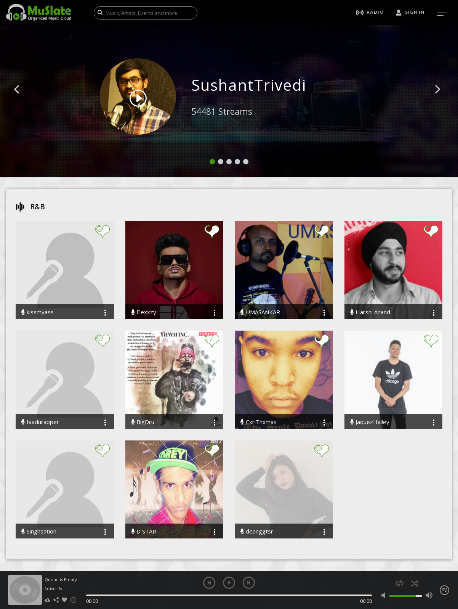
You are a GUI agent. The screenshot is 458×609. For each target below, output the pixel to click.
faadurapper (40, 422)
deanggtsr (256, 531)
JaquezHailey (369, 422)
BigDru (142, 422)
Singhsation (38, 531)
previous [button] (209, 583)
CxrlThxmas (258, 422)
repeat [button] (399, 583)
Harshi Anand (370, 312)
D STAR (143, 531)
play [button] (229, 583)
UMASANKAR (260, 312)
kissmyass (37, 312)
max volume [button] (428, 595)
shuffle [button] (414, 583)
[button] (25, 101)
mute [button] (385, 595)
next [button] (249, 583)
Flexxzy (143, 312)
